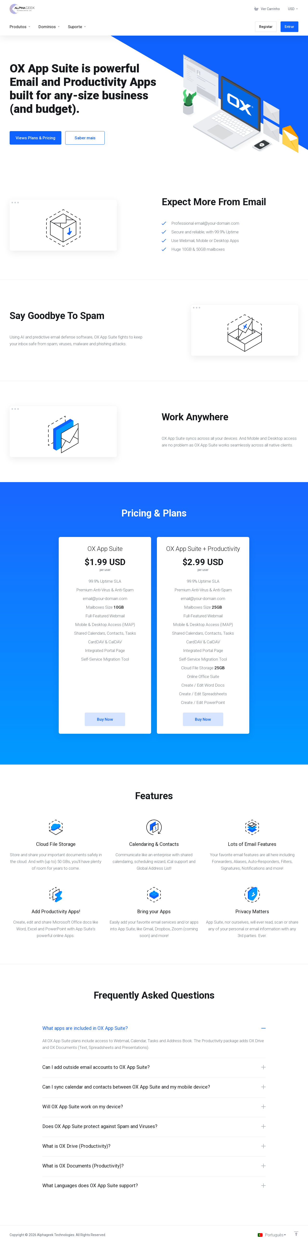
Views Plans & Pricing (35, 137)
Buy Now (105, 719)
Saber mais (85, 137)
